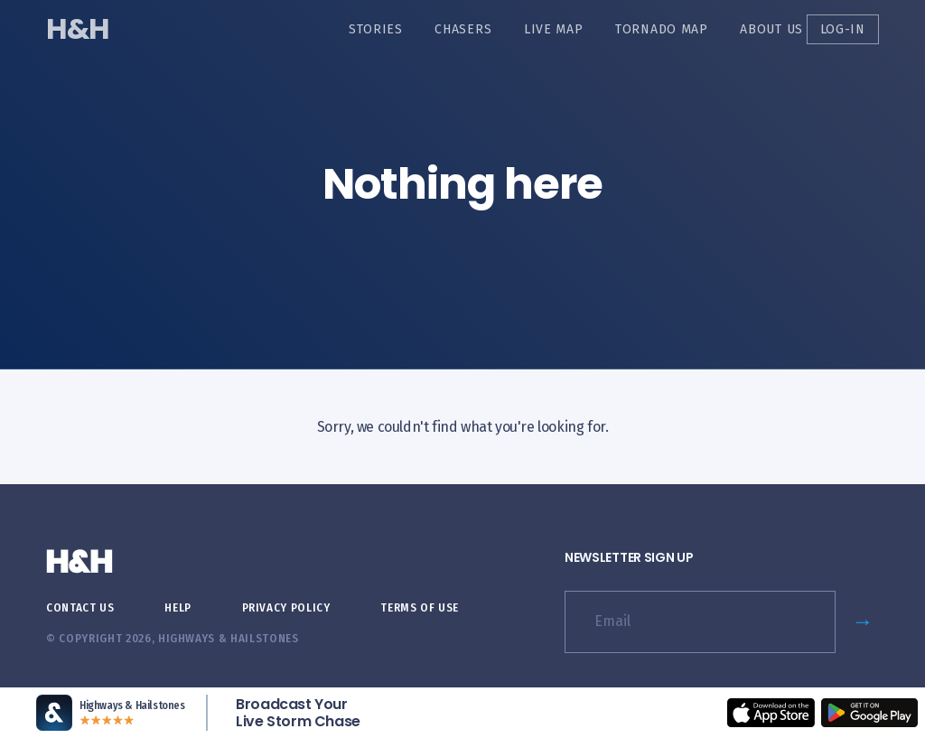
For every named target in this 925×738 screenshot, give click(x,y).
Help (178, 607)
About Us (771, 29)
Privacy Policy (286, 607)
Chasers (462, 29)
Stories (376, 29)
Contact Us (80, 607)
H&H (77, 28)
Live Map (554, 29)
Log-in (842, 29)
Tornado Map (661, 29)
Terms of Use (419, 607)
